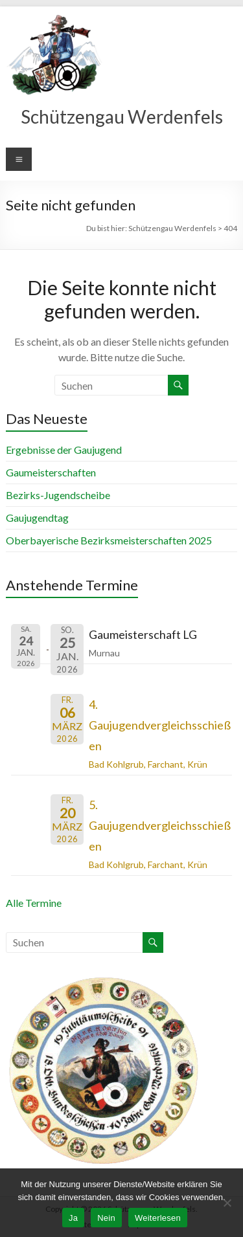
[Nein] (226, 1202)
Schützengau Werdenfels (122, 117)
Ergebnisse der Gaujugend (64, 449)
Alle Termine (34, 903)
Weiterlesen (158, 1218)
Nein (106, 1218)
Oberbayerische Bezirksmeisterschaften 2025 (109, 540)
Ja (73, 1218)
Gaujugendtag (37, 517)
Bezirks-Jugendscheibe (58, 495)
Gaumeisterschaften (51, 472)
